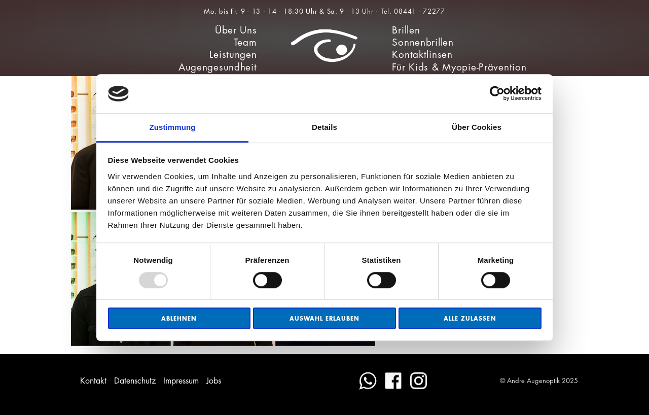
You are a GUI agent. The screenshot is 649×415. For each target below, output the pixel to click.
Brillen (406, 30)
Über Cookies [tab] (476, 127)
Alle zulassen (470, 318)
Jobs (213, 380)
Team (245, 42)
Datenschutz (135, 380)
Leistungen (233, 54)
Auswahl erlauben (325, 318)
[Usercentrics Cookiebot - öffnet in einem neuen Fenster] (497, 93)
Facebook (393, 381)
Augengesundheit (217, 67)
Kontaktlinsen (422, 54)
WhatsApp (368, 381)
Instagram (418, 381)
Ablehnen (179, 318)
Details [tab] (324, 127)
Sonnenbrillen (422, 42)
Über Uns (236, 30)
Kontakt (93, 380)
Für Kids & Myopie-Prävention (459, 67)
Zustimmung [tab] (173, 127)
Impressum (181, 380)
